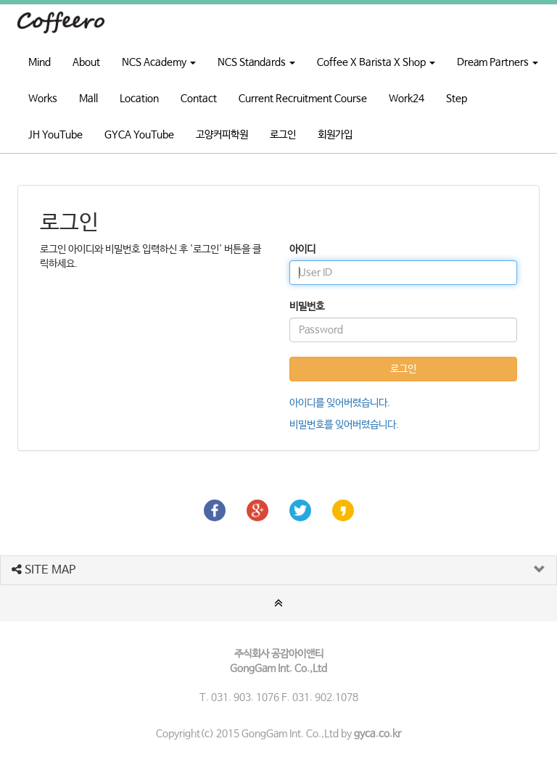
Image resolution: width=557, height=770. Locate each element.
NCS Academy (159, 62)
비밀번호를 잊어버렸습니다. (344, 425)
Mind (39, 62)
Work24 (406, 98)
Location (139, 98)
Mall (88, 98)
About (86, 62)
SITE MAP (43, 570)
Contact (199, 98)
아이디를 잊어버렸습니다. (339, 403)
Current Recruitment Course (303, 98)
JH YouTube (55, 135)
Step (456, 98)
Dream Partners (497, 62)
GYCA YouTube (139, 135)
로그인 (283, 135)
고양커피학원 (222, 135)
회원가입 (335, 135)
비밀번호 (306, 306)
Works (42, 98)
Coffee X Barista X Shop (376, 62)
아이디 (302, 249)
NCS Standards (256, 62)
